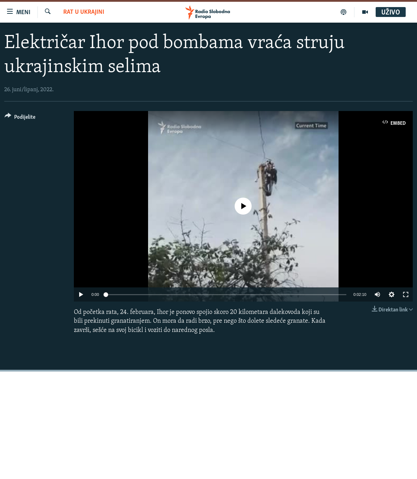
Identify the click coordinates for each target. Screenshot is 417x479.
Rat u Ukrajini (83, 12)
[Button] (20, 118)
